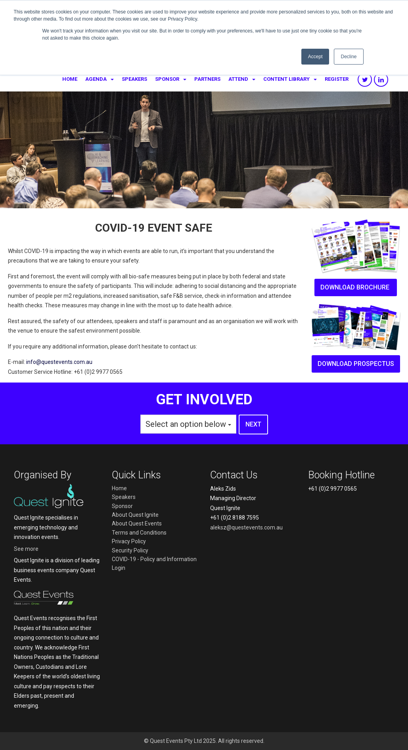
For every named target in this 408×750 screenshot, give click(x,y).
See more (26, 549)
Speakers (134, 79)
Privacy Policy (129, 541)
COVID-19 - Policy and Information (154, 559)
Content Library (286, 79)
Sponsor (167, 79)
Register (337, 79)
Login (118, 568)
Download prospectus (356, 363)
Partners (207, 79)
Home (69, 79)
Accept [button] (315, 56)
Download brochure (355, 287)
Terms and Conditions (139, 532)
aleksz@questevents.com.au (246, 527)
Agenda (96, 79)
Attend (238, 79)
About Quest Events (137, 523)
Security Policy (130, 550)
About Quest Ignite (135, 515)
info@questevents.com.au (59, 362)
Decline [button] (348, 56)
